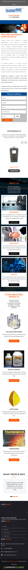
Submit (7, 120)
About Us (5, 529)
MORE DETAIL (14, 341)
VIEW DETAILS (14, 222)
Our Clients (14, 243)
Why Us (14, 275)
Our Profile (14, 212)
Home (4, 526)
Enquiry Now (14, 170)
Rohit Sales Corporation (12, 561)
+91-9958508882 (14, 17)
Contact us (5, 536)
